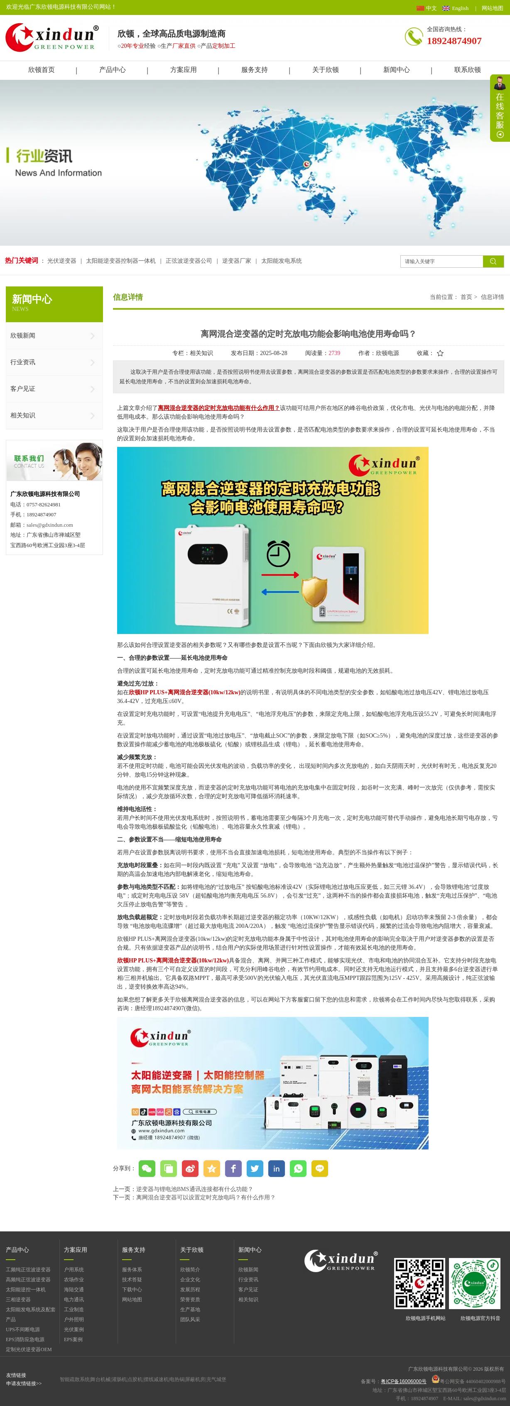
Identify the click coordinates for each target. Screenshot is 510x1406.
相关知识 (248, 1299)
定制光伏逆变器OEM (29, 1349)
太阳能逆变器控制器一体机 (121, 261)
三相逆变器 (18, 1299)
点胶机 (135, 1379)
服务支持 (133, 1250)
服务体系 (132, 1270)
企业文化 (190, 1280)
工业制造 (74, 1309)
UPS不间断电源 (23, 1329)
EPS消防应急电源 (25, 1339)
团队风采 (190, 1319)
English (460, 8)
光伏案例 (74, 1329)
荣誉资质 (190, 1299)
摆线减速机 (156, 1379)
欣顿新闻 (248, 1270)
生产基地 (190, 1309)
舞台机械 (100, 1379)
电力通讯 (74, 1299)
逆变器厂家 (236, 261)
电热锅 (176, 1379)
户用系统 (74, 1270)
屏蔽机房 (195, 1379)
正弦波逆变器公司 (189, 261)
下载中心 (132, 1290)
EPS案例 (73, 1339)
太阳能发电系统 (281, 261)
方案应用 (75, 1250)
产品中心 (17, 1250)
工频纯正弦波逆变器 (28, 1270)
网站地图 (492, 8)
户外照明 (74, 1319)
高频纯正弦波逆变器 (28, 1280)
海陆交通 (74, 1290)
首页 (466, 297)
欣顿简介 (190, 1270)
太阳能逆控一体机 (26, 1290)
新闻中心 (250, 1250)
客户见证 (248, 1290)
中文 (431, 8)
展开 (500, 108)
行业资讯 (248, 1280)
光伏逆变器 (62, 261)
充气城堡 (216, 1379)
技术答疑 (132, 1280)
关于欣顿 (192, 1250)
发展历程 (190, 1290)
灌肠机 (119, 1379)
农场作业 (74, 1280)
